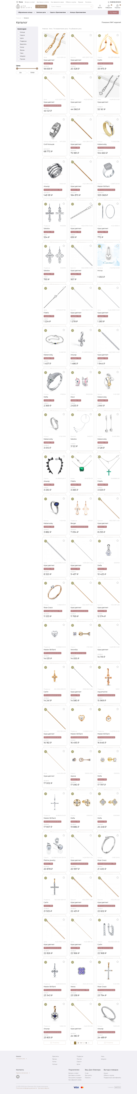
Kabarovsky (102, 144)
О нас (87, 1073)
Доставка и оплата (43, 2)
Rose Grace (48, 608)
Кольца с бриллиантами (78, 12)
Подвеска (47, 226)
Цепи (78, 1064)
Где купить (88, 1075)
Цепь (45, 57)
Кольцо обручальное (50, 141)
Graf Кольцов (49, 144)
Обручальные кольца (25, 12)
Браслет (73, 57)
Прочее (79, 1059)
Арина (73, 776)
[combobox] (71, 6)
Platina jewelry (49, 860)
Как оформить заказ (57, 2)
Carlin (100, 60)
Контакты (88, 2)
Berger (73, 523)
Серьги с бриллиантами (58, 12)
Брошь (100, 394)
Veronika (74, 650)
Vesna (73, 987)
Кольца (54, 1064)
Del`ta (46, 397)
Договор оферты (43, 1088)
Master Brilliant (104, 186)
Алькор (47, 186)
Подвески (80, 1056)
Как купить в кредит (75, 1077)
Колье (73, 478)
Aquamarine (102, 692)
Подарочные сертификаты (112, 1077)
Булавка (100, 268)
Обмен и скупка (71, 2)
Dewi (73, 397)
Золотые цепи (41, 12)
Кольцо (100, 141)
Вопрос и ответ (30, 2)
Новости (88, 1077)
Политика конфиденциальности (26, 1088)
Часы (102, 1056)
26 (86, 1043)
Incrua (100, 271)
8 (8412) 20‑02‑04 (115, 2)
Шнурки (103, 1059)
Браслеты (55, 1056)
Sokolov (47, 228)
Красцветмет (49, 60)
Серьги (100, 57)
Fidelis (46, 313)
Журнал (80, 2)
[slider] (17, 68)
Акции (106, 1073)
